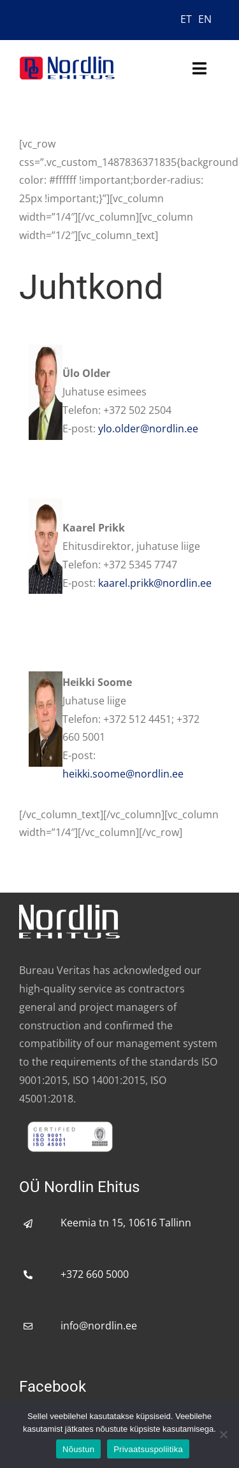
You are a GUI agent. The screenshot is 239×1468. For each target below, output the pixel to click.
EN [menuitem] (205, 19)
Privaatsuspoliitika (148, 1449)
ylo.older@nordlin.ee (148, 429)
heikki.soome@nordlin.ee (123, 774)
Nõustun (78, 1449)
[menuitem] (186, 18)
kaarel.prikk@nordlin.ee (155, 583)
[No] (223, 1434)
